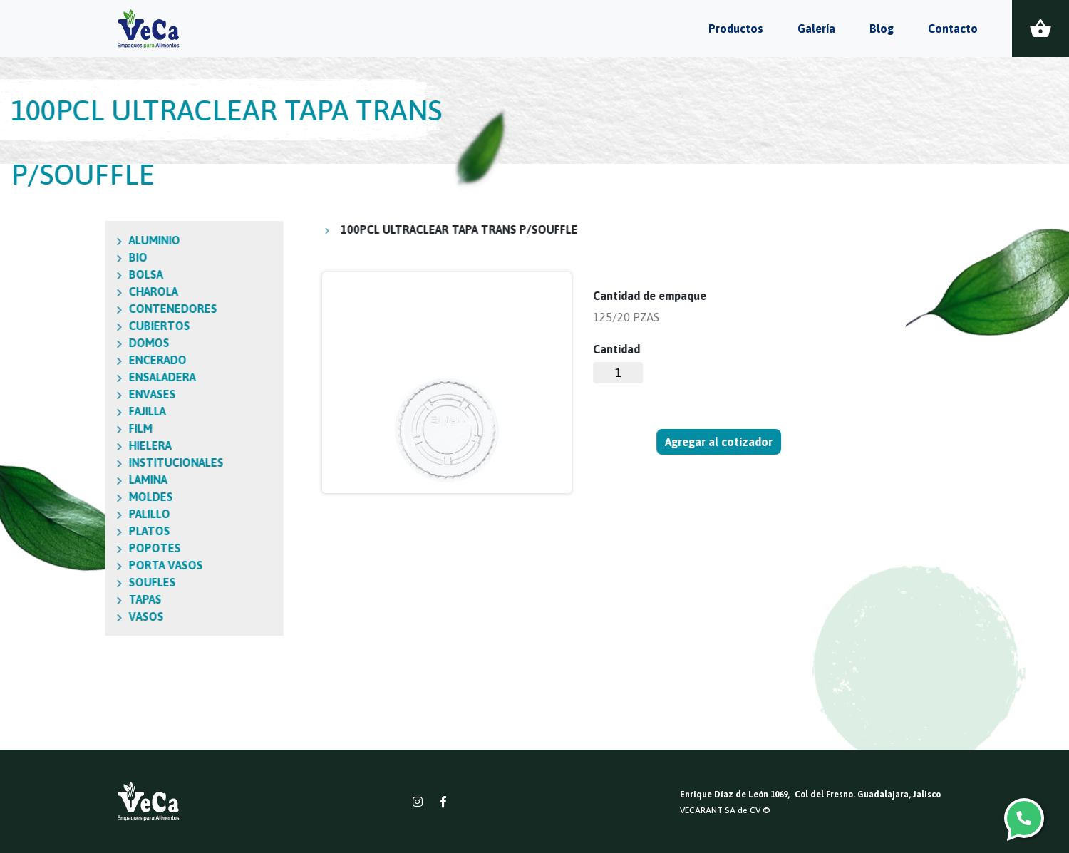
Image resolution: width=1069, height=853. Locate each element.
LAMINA (84, 479)
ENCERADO (94, 359)
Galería (816, 28)
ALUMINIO (91, 240)
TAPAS (82, 599)
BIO (75, 257)
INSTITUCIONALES (113, 462)
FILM (77, 428)
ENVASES (89, 394)
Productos (735, 28)
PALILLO (86, 513)
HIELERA (87, 445)
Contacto (953, 28)
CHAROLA (90, 291)
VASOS (83, 616)
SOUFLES (89, 582)
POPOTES (91, 548)
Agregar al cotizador (719, 441)
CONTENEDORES (109, 308)
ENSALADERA (99, 377)
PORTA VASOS (102, 565)
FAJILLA (84, 411)
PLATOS (86, 530)
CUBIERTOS (96, 325)
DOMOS (86, 342)
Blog (881, 28)
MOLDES (87, 496)
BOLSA (82, 274)
